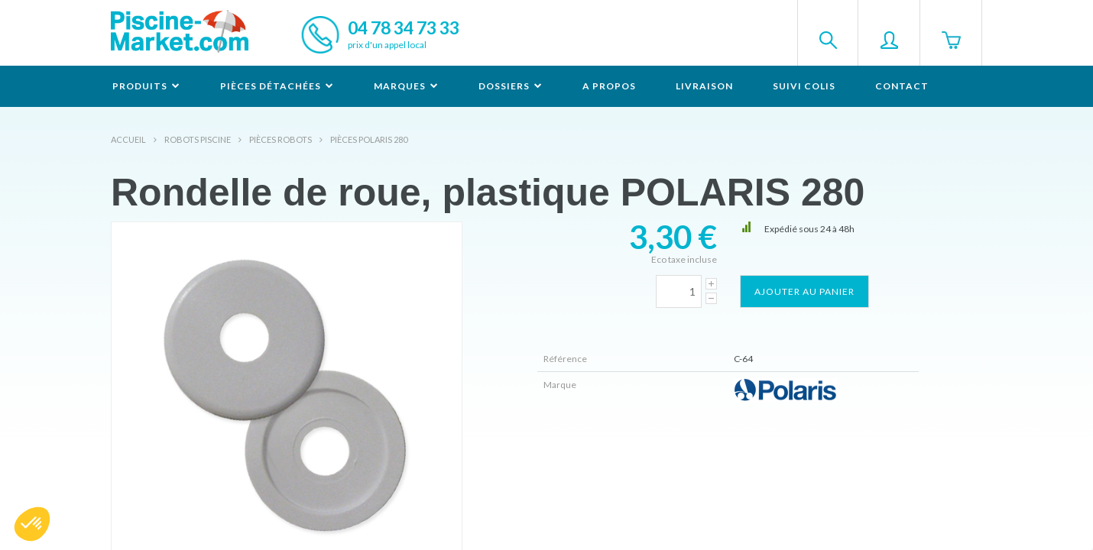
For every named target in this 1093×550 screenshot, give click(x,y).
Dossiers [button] (510, 86)
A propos (609, 86)
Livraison (704, 86)
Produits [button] (146, 86)
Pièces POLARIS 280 (368, 139)
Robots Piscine (197, 139)
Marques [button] (406, 86)
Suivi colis (804, 86)
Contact (902, 86)
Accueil (128, 139)
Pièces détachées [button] (277, 86)
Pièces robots (280, 139)
